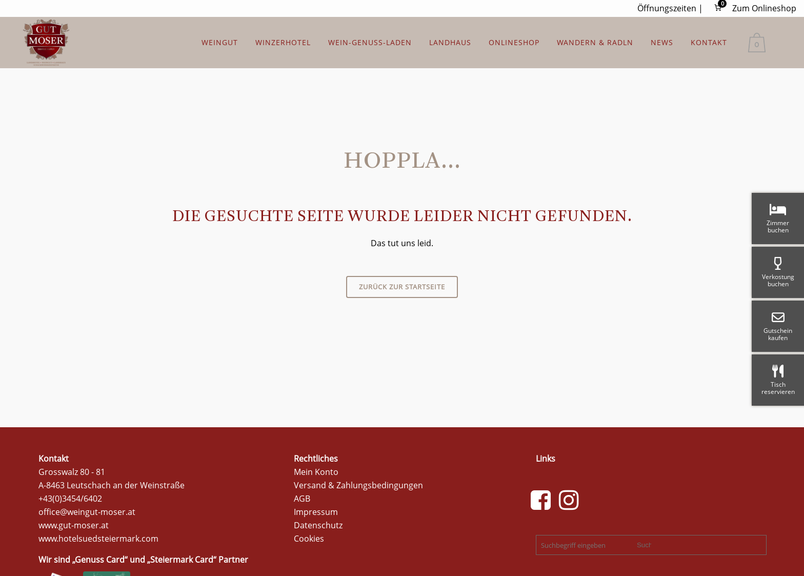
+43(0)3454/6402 (70, 498)
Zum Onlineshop (764, 8)
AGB (302, 498)
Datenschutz (318, 525)
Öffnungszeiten (666, 8)
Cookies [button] (309, 538)
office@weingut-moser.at (86, 512)
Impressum (316, 512)
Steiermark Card (181, 559)
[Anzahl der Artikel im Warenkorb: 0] (718, 8)
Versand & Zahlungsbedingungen (358, 485)
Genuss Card (100, 559)
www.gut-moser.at (73, 525)
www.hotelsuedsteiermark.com (98, 538)
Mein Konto (316, 472)
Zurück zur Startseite (402, 286)
